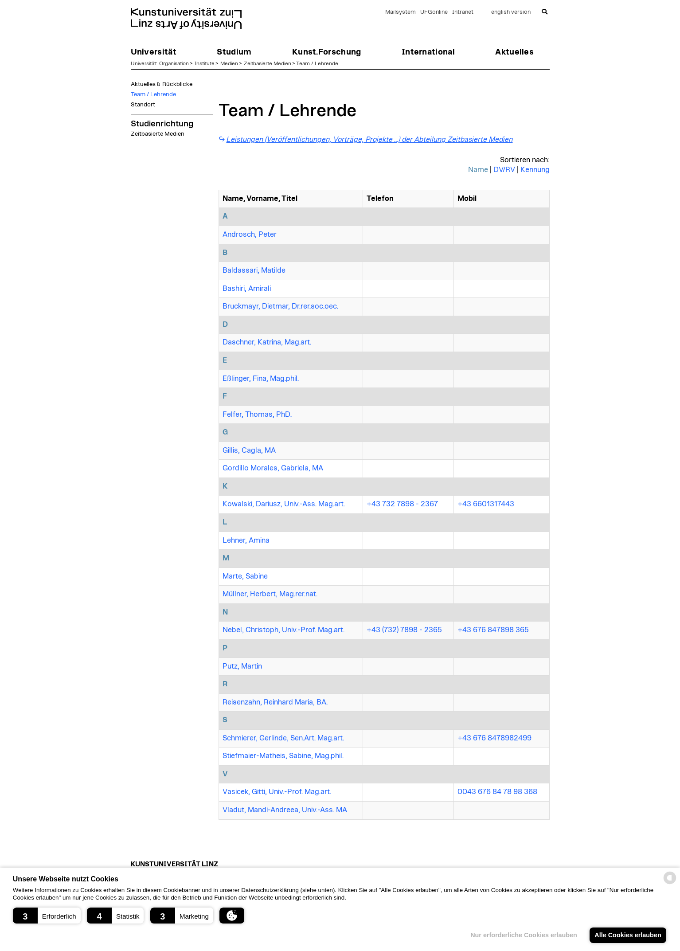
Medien (229, 63)
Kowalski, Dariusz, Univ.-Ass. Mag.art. (284, 504)
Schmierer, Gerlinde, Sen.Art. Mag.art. (283, 738)
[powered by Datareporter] (670, 883)
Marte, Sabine (245, 576)
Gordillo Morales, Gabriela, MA (273, 468)
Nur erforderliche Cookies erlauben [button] (523, 935)
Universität (143, 63)
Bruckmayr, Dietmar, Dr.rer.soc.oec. (280, 306)
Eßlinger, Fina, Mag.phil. (261, 378)
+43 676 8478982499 (494, 738)
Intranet (462, 12)
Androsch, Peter (250, 234)
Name (478, 169)
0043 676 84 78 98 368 (497, 791)
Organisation (174, 63)
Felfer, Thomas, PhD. (257, 414)
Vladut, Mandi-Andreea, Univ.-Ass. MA (285, 810)
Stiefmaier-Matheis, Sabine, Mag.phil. (283, 755)
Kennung (535, 169)
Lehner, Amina (246, 540)
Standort (143, 105)
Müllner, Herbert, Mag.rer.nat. (270, 594)
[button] (47, 916)
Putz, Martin (242, 666)
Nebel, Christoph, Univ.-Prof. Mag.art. (283, 630)
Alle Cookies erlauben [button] (627, 935)
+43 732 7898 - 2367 (402, 504)
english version (511, 12)
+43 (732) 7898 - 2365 (404, 630)
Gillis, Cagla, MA (249, 450)
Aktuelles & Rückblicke (161, 84)
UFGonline (434, 12)
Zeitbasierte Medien (267, 63)
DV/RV (504, 169)
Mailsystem (400, 12)
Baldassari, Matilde (254, 270)
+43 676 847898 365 (493, 630)
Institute (205, 63)
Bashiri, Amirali (247, 288)
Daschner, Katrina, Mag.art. (267, 342)
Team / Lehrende (317, 63)
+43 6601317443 (485, 504)
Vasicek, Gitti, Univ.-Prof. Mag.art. (277, 791)
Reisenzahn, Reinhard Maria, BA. (275, 702)
